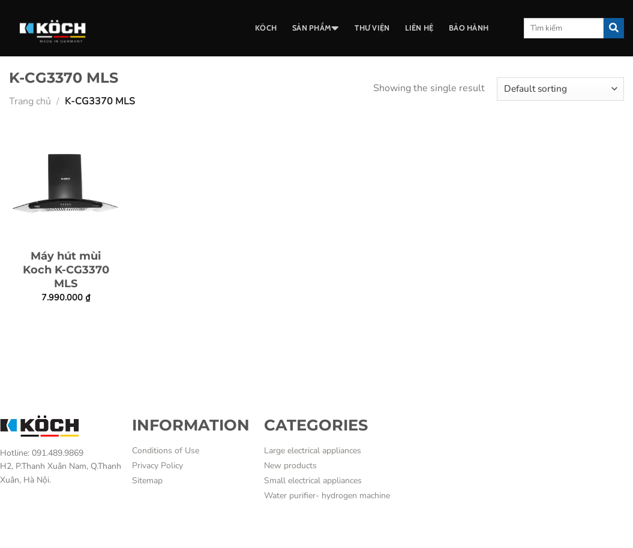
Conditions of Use (165, 450)
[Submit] (614, 28)
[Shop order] (560, 89)
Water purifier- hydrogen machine (327, 495)
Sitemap (147, 480)
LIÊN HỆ (419, 27)
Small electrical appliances (313, 480)
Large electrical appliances (312, 450)
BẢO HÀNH (468, 27)
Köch (266, 27)
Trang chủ (30, 101)
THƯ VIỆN (372, 27)
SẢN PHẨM (315, 28)
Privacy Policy (157, 465)
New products (290, 465)
